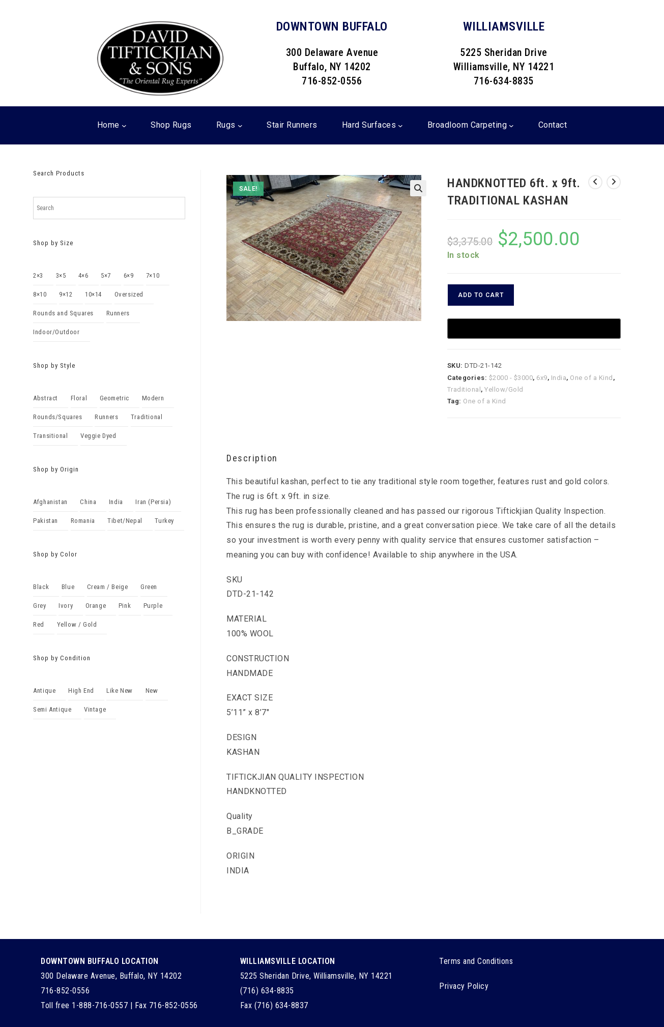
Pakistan (45, 520)
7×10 (152, 275)
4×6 (83, 275)
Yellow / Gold (77, 624)
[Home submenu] (124, 125)
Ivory (66, 605)
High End (81, 690)
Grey (39, 605)
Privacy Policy (463, 986)
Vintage (95, 709)
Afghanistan (50, 502)
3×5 (61, 275)
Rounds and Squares (63, 313)
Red (38, 624)
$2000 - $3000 (511, 378)
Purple (153, 605)
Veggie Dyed (98, 435)
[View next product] (614, 182)
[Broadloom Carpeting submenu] (511, 125)
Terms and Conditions (476, 961)
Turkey (164, 520)
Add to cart (481, 295)
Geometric (114, 398)
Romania (83, 520)
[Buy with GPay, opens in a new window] (534, 328)
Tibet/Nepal (124, 520)
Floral (79, 398)
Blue (68, 587)
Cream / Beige (107, 587)
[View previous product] (595, 182)
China (88, 502)
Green (148, 587)
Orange (95, 605)
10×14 (93, 294)
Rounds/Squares (57, 417)
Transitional (50, 435)
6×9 (129, 275)
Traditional (464, 389)
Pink (125, 605)
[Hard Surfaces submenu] (400, 125)
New (152, 690)
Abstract (45, 398)
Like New (119, 690)
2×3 (38, 275)
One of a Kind (591, 378)
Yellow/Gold (504, 389)
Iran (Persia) (153, 502)
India (559, 378)
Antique (44, 690)
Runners (118, 313)
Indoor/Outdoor (56, 332)
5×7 (106, 275)
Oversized (128, 294)
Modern (153, 398)
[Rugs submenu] (240, 125)
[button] (418, 188)
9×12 (65, 294)
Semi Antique (52, 709)
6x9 (541, 378)
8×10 (39, 294)
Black (41, 587)
